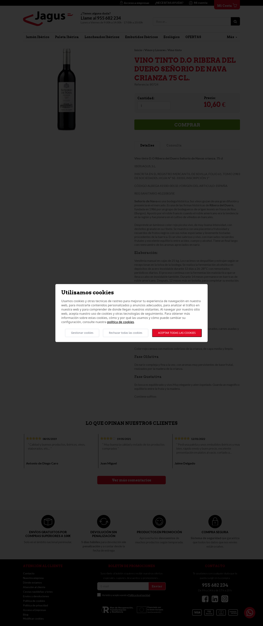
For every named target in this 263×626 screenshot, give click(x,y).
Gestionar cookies (82, 333)
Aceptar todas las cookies (177, 333)
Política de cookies (120, 322)
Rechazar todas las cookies (125, 333)
